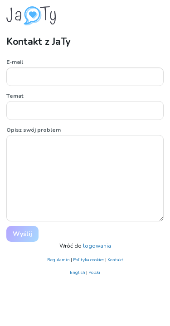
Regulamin (58, 260)
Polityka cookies (88, 260)
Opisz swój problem (33, 130)
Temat (15, 96)
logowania (97, 245)
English (77, 272)
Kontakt (115, 260)
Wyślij (22, 234)
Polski (94, 272)
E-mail (14, 62)
